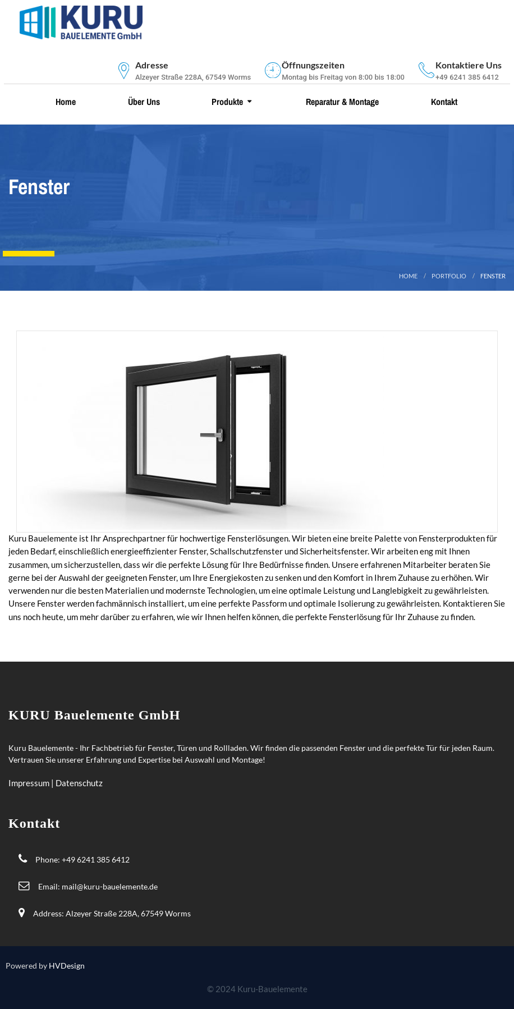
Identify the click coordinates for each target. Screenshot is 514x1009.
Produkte (226, 101)
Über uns (143, 101)
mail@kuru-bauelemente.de (110, 886)
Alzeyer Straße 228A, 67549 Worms (128, 913)
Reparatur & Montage (341, 101)
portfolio (449, 275)
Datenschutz (79, 783)
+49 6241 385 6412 (96, 859)
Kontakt (443, 101)
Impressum (29, 783)
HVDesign (67, 965)
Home (64, 101)
